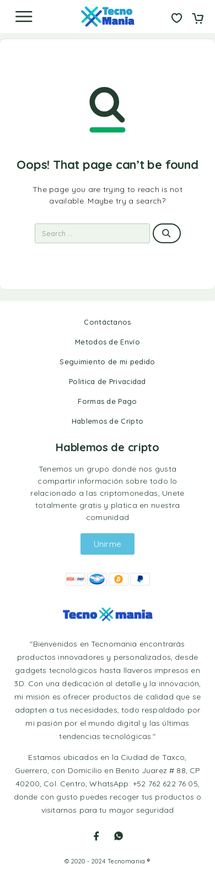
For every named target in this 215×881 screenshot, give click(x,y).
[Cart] (197, 19)
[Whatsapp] (119, 836)
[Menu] (23, 16)
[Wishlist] (176, 19)
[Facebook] (96, 836)
